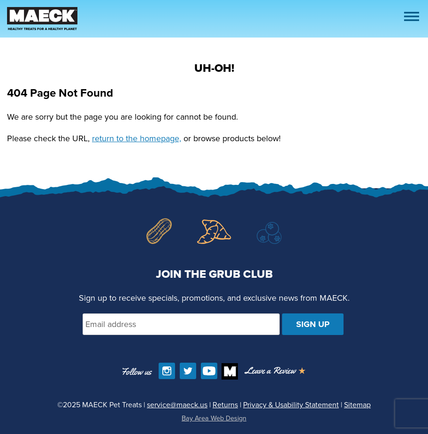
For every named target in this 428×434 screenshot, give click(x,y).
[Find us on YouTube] (209, 371)
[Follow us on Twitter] (188, 371)
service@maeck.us (177, 404)
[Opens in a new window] (275, 371)
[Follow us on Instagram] (167, 371)
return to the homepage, (136, 138)
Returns (225, 404)
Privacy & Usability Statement (291, 404)
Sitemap (357, 404)
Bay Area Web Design (214, 418)
